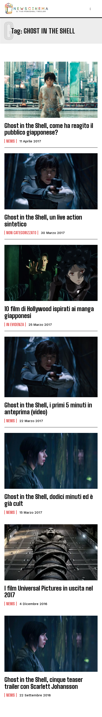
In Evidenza (15, 324)
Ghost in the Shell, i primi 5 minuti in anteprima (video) (48, 408)
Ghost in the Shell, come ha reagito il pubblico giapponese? (48, 129)
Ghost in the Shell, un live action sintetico (43, 220)
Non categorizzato (21, 233)
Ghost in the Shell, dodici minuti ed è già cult (48, 500)
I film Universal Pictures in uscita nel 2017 (48, 591)
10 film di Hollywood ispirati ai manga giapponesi (49, 312)
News (10, 141)
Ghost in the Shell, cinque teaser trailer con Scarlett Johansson (43, 683)
